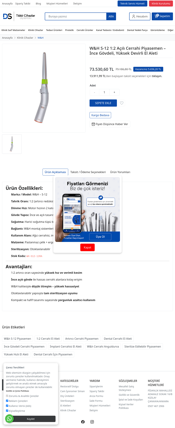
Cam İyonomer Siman (72, 391)
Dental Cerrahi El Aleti (118, 339)
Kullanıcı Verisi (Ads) (18, 405)
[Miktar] (104, 92)
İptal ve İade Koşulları (131, 399)
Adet (93, 85)
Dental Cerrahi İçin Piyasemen (53, 354)
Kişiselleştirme (15, 410)
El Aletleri (65, 405)
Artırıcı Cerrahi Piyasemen (81, 339)
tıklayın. (157, 76)
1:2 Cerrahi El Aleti (48, 339)
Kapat (87, 247)
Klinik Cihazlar (68, 410)
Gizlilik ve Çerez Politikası (17, 391)
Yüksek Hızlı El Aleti (16, 354)
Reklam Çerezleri (17, 401)
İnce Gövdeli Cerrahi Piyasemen (24, 346)
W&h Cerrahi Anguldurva (103, 346)
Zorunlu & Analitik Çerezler (22, 396)
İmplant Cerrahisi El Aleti (66, 346)
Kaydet (31, 418)
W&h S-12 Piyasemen (17, 339)
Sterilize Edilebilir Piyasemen (142, 346)
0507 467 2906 (156, 406)
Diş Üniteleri (67, 396)
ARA (111, 16)
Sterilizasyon (67, 400)
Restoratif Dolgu (69, 386)
